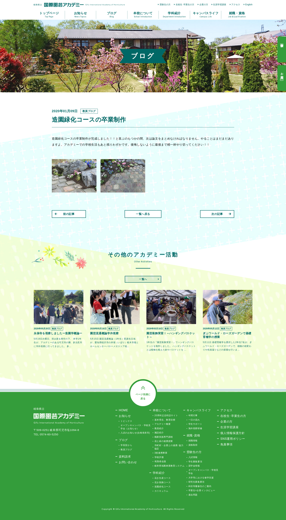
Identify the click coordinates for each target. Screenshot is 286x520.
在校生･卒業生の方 (185, 4)
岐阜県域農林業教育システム (169, 466)
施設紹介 (159, 432)
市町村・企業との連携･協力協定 (168, 447)
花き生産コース (162, 478)
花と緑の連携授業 (163, 441)
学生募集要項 (195, 461)
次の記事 (221, 213)
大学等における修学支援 (201, 477)
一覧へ (143, 279)
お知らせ (125, 415)
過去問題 (193, 495)
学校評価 (159, 457)
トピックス (126, 421)
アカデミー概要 (162, 424)
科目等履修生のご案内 (200, 486)
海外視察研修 (195, 428)
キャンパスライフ (199, 410)
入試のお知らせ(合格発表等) (135, 433)
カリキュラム (161, 491)
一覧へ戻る (143, 213)
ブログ (123, 440)
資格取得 (193, 445)
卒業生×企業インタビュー (201, 490)
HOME (123, 410)
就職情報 (193, 440)
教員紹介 (159, 428)
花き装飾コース (162, 482)
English (248, 4)
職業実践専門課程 (163, 437)
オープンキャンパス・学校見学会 (203, 472)
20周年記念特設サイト (166, 415)
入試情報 (193, 457)
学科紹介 (159, 472)
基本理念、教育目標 (164, 420)
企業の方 (203, 4)
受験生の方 (165, 4)
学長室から (126, 445)
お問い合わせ (128, 462)
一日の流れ (194, 420)
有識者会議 (160, 461)
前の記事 (65, 213)
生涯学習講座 (219, 4)
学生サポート (195, 424)
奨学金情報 (194, 466)
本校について (162, 410)
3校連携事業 (160, 453)
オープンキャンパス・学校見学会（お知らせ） (135, 427)
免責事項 (226, 444)
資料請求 (125, 456)
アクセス (235, 4)
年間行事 (193, 415)
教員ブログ (126, 449)
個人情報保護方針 (232, 433)
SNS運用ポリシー (232, 438)
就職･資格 (193, 435)
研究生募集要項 (196, 482)
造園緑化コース (162, 486)
